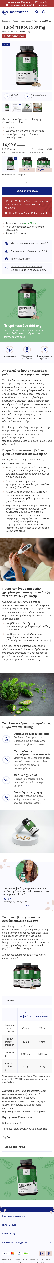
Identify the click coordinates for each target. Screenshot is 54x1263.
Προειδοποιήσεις (14, 1146)
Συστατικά (9, 1000)
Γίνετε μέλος (8, 1233)
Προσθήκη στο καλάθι (27, 190)
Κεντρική (6, 21)
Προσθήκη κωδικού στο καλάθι (28, 5)
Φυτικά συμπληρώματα (21, 21)
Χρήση (7, 1137)
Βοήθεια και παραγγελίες (14, 1242)
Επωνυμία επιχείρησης (13, 1216)
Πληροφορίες (9, 1224)
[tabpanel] (27, 1064)
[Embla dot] (26, 905)
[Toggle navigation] (50, 12)
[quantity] (27, 183)
